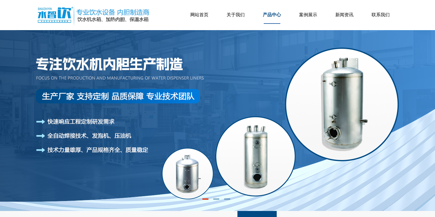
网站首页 (199, 14)
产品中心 (272, 14)
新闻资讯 (344, 14)
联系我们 (381, 14)
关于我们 (236, 14)
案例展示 (308, 14)
